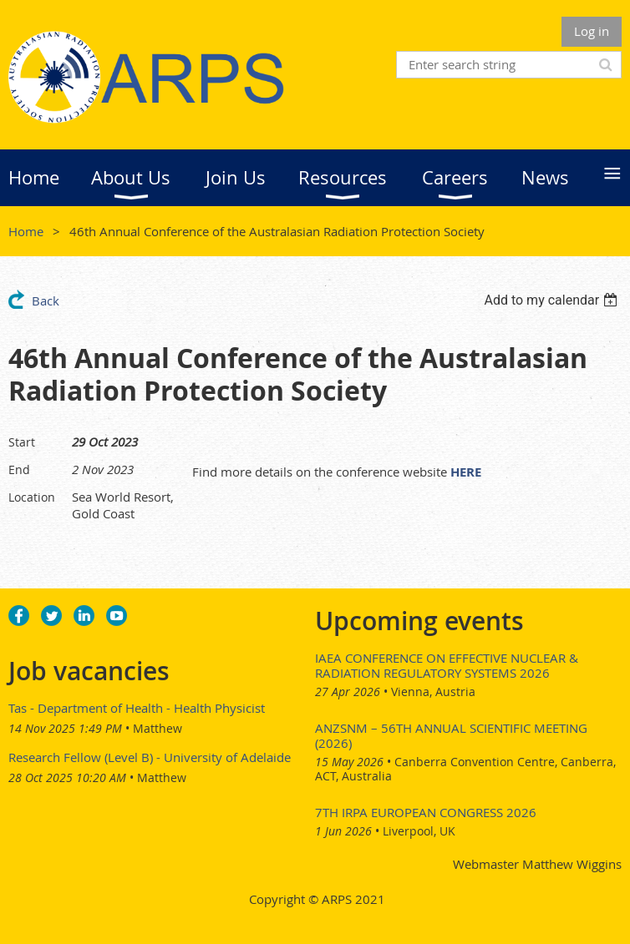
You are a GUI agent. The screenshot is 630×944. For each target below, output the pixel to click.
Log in (591, 31)
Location (31, 497)
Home (25, 231)
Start (21, 442)
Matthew (157, 728)
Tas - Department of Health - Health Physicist (136, 707)
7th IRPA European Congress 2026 (425, 812)
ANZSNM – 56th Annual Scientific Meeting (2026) (451, 735)
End (19, 469)
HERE (465, 472)
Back (45, 300)
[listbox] (553, 300)
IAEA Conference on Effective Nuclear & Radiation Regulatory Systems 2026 (446, 665)
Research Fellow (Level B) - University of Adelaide (149, 757)
